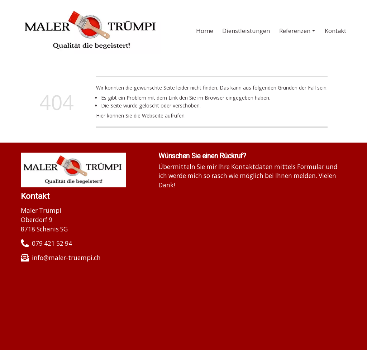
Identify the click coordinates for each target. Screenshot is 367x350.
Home (204, 31)
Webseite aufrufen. (164, 115)
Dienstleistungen (246, 31)
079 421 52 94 (52, 243)
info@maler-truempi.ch (66, 258)
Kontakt (335, 31)
